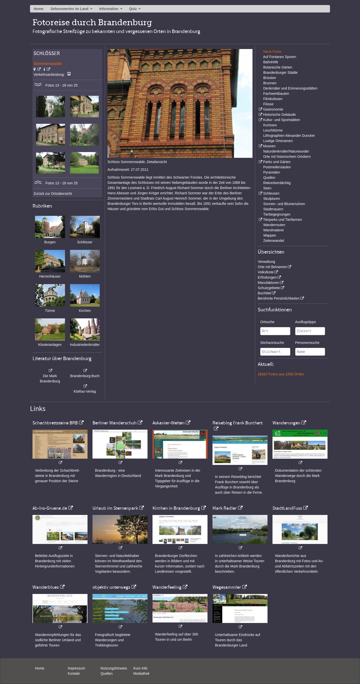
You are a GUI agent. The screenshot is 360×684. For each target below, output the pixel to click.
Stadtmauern (273, 209)
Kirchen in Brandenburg (176, 508)
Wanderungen (286, 423)
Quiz (133, 9)
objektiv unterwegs (111, 587)
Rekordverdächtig (277, 183)
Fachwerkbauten (276, 94)
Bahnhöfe (270, 62)
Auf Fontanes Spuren (279, 57)
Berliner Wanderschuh (114, 423)
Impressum (76, 668)
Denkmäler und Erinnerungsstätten (290, 88)
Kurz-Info (140, 668)
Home (39, 9)
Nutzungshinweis (113, 668)
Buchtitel (264, 293)
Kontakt (74, 673)
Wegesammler (226, 587)
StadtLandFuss (287, 508)
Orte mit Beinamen (272, 267)
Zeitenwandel (273, 241)
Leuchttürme (273, 130)
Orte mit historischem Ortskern (287, 157)
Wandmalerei (273, 230)
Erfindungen (267, 277)
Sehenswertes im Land (69, 9)
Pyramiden (271, 172)
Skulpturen (271, 199)
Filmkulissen (272, 99)
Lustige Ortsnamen (278, 141)
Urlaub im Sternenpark (115, 508)
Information (108, 9)
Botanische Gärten (277, 67)
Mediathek (141, 673)
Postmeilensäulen (277, 167)
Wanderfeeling (167, 587)
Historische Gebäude (279, 115)
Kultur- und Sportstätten (281, 120)
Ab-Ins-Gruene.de (49, 508)
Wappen (269, 235)
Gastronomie (273, 109)
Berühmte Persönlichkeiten (279, 298)
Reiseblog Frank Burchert (237, 423)
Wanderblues (45, 587)
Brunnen (269, 83)
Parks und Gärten (276, 162)
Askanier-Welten (168, 423)
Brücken (269, 78)
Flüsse (268, 104)
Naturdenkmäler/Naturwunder (286, 151)
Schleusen (271, 193)
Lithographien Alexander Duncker (289, 136)
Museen (269, 146)
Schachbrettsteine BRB (55, 423)
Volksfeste (266, 272)
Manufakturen (268, 283)
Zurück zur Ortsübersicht (53, 194)
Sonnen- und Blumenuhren (284, 204)
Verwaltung (266, 262)
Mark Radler (224, 508)
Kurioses (270, 125)
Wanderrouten (274, 225)
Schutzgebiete (269, 288)
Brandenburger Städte (280, 73)
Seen (267, 188)
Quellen (269, 178)
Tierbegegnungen (276, 214)
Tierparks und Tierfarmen (282, 220)
